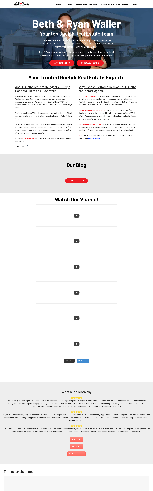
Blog (70, 4)
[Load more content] (69, 284)
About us (60, 4)
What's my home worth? (76, 379)
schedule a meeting (90, 63)
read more (20, 146)
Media (134, 4)
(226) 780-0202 (77, 473)
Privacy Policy (82, 489)
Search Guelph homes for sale (114, 4)
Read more (72, 181)
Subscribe (132, 435)
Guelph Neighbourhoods (86, 4)
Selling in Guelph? (76, 372)
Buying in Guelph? (76, 364)
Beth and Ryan (28, 138)
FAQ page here (94, 138)
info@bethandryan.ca (78, 476)
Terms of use (97, 489)
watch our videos (62, 63)
